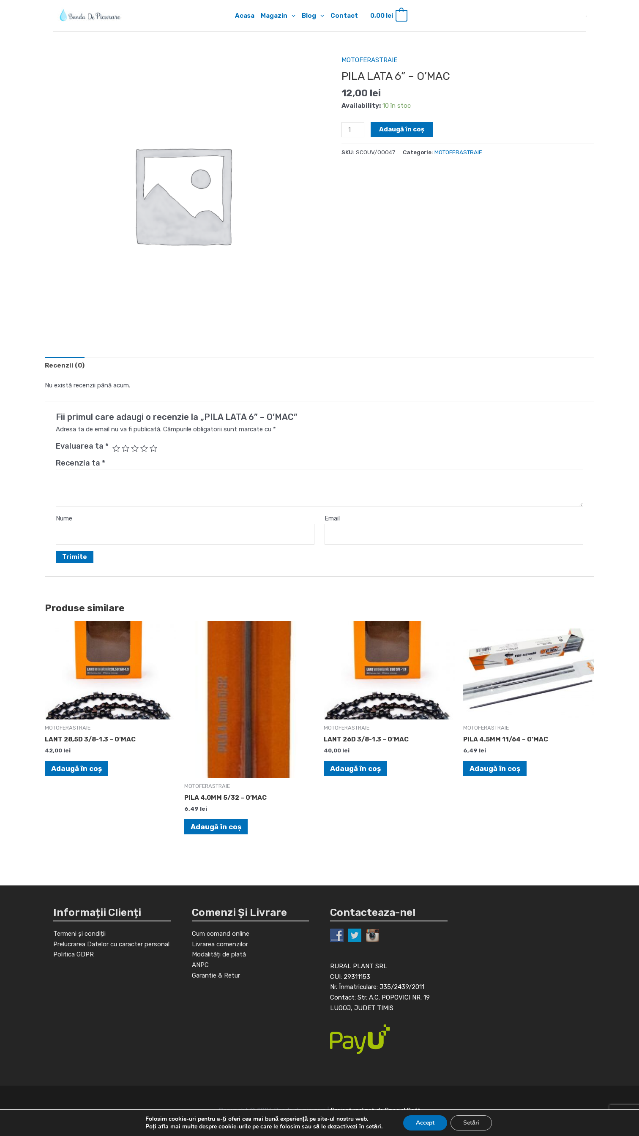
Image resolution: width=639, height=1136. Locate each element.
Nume (64, 518)
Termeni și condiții (79, 933)
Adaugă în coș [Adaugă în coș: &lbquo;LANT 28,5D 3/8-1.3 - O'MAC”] (76, 768)
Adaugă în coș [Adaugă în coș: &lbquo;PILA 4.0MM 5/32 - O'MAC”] (216, 827)
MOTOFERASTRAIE (369, 60)
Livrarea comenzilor (220, 944)
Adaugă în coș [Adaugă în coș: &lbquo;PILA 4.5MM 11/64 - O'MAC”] (495, 768)
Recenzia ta (80, 463)
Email (332, 518)
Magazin (278, 15)
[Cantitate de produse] (352, 129)
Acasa (244, 15)
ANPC (200, 965)
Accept (425, 1123)
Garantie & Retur (216, 975)
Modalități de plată (219, 954)
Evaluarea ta (82, 446)
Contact (344, 15)
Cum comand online (220, 933)
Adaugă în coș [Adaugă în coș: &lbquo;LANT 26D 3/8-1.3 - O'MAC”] (355, 768)
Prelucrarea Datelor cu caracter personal (111, 944)
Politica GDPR (73, 954)
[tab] (65, 365)
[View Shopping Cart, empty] (388, 16)
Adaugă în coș (401, 129)
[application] (291, 15)
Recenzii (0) (65, 365)
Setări (471, 1123)
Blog (313, 15)
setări (373, 1127)
